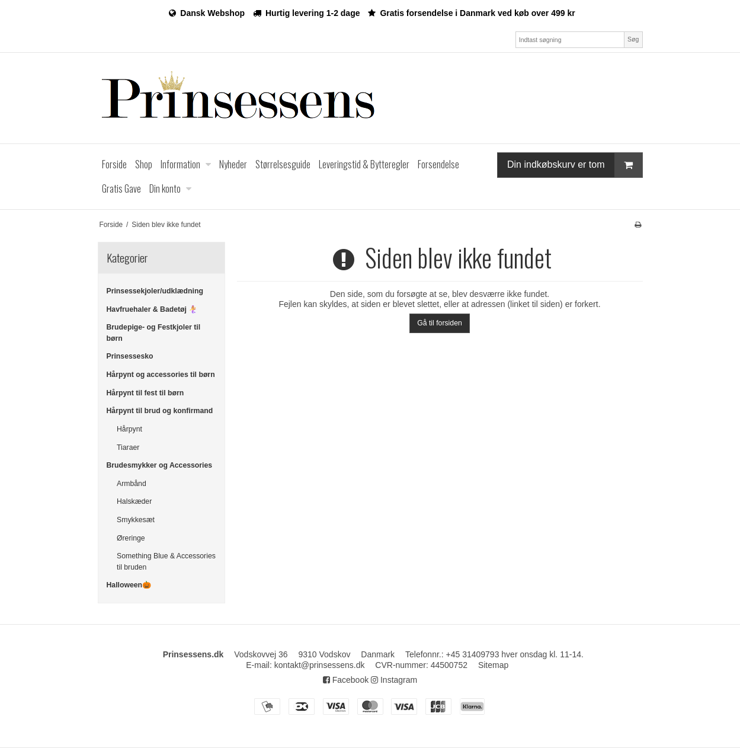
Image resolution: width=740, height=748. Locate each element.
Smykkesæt (136, 520)
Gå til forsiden (439, 323)
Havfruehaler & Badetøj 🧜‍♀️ (152, 309)
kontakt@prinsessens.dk (319, 665)
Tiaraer (128, 447)
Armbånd (131, 484)
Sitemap (493, 665)
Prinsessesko (130, 356)
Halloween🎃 (129, 585)
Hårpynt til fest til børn (145, 393)
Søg (633, 39)
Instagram (394, 680)
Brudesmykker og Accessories (160, 465)
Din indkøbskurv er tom (574, 165)
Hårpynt (129, 429)
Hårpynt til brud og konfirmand (160, 411)
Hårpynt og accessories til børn (161, 374)
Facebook (346, 680)
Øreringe (131, 538)
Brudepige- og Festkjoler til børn (154, 332)
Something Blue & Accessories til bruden (166, 561)
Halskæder (134, 501)
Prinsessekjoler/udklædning (155, 291)
